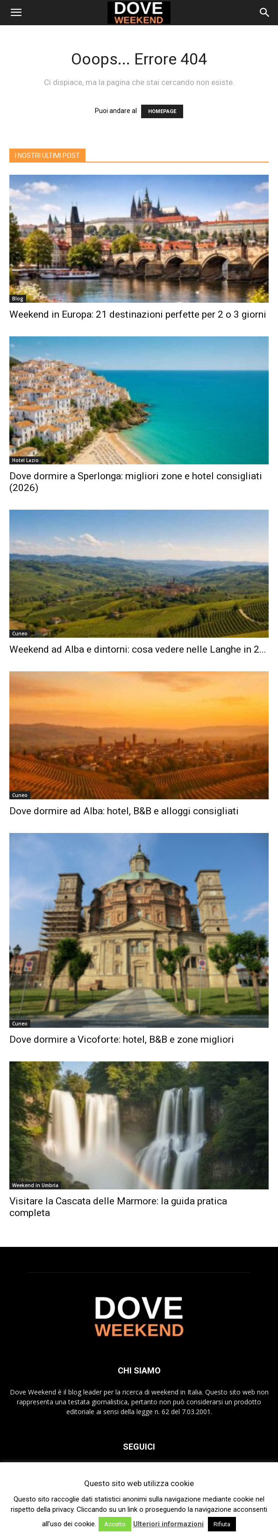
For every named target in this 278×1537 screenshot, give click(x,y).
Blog (17, 298)
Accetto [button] (115, 1524)
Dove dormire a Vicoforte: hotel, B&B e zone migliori (121, 1039)
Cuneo (20, 633)
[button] (16, 12)
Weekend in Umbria (35, 1185)
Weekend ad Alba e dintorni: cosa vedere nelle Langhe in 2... (137, 649)
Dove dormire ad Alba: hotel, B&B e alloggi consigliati (124, 811)
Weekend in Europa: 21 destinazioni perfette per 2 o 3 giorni (137, 314)
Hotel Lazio (25, 460)
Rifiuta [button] (222, 1524)
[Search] (265, 12)
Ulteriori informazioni (168, 1524)
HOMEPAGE (162, 111)
